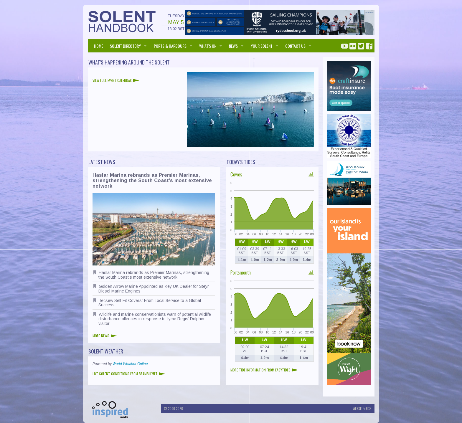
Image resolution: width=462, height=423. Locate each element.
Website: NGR (362, 408)
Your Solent (262, 46)
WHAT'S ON (207, 46)
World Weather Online (130, 364)
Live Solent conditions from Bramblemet (129, 373)
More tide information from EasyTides (264, 369)
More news (105, 335)
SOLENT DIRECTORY (125, 46)
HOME (98, 46)
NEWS (233, 46)
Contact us (295, 46)
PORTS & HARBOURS (170, 46)
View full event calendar (116, 80)
